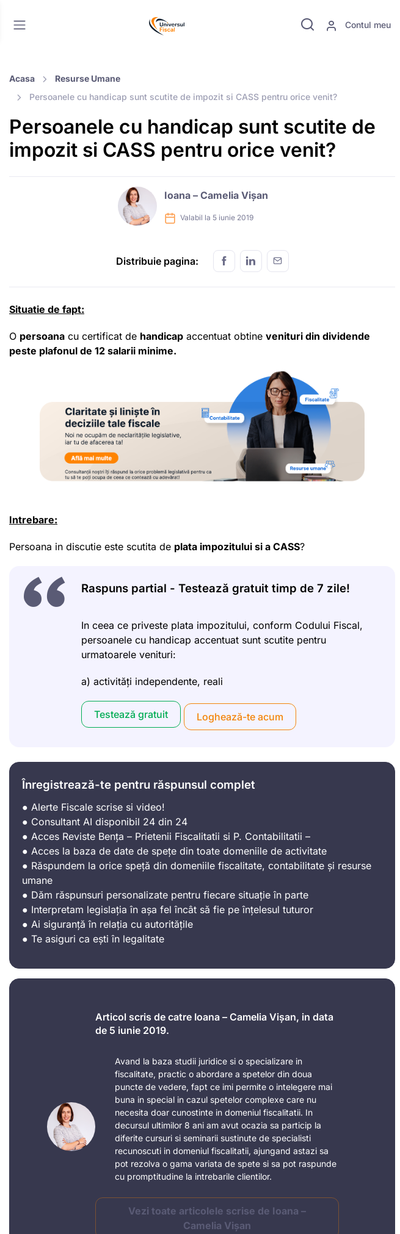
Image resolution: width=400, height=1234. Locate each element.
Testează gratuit (131, 714)
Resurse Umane (87, 78)
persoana (42, 336)
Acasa (22, 78)
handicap (161, 336)
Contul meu (358, 26)
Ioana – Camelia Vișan (216, 195)
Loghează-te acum (240, 717)
